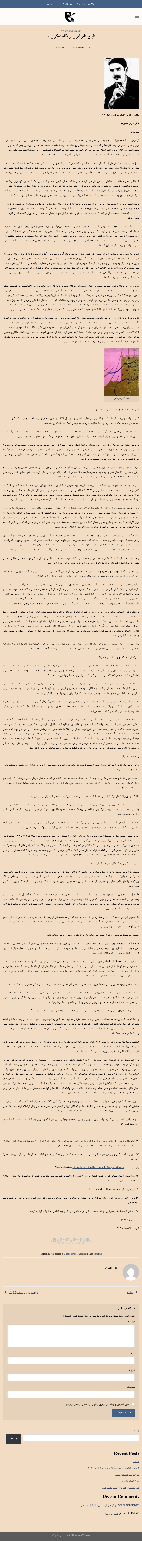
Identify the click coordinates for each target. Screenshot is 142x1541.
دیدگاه (131, 1322)
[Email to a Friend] (68, 1241)
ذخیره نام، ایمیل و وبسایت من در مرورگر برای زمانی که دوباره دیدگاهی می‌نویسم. (97, 1404)
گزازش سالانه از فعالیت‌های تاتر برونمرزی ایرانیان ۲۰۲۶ (113, 1468)
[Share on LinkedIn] (54, 1241)
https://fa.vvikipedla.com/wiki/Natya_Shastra (98, 1167)
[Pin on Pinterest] (61, 1241)
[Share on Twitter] (74, 1241)
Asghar (60, 48)
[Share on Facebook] (81, 1241)
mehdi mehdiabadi (128, 1505)
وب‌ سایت (131, 1387)
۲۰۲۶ (136, 1461)
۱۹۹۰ (133, 1292)
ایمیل (132, 1370)
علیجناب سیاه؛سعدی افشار (127, 1474)
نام (133, 1354)
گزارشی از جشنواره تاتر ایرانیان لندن (97, 1505)
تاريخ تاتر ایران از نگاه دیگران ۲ (20, 1292)
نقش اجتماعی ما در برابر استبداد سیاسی (120, 1487)
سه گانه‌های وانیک (130, 1481)
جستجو (136, 1431)
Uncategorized (71, 31)
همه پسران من (111, 1513)
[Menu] (137, 16)
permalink (97, 1254)
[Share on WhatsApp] (87, 1241)
